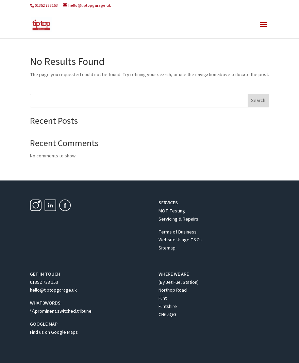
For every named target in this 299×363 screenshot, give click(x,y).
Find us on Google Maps (54, 332)
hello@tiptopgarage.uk (53, 290)
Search (258, 101)
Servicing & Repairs (178, 219)
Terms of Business (178, 232)
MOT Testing (172, 211)
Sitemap (167, 248)
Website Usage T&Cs (180, 240)
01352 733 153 (44, 282)
